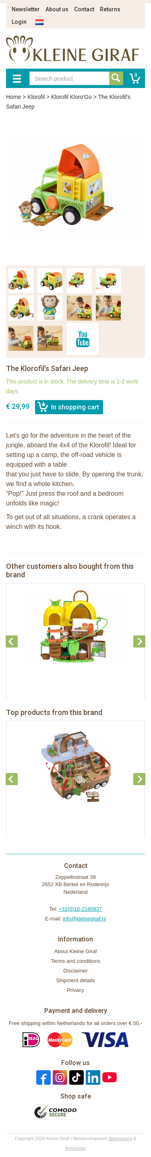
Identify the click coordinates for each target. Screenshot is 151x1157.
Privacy (75, 990)
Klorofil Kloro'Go (71, 97)
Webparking (120, 1138)
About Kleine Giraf (75, 951)
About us (57, 9)
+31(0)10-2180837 (80, 909)
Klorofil (36, 97)
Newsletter (26, 9)
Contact (84, 9)
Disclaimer (75, 971)
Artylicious (75, 1148)
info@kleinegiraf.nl (84, 919)
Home (13, 97)
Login (19, 22)
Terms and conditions (75, 961)
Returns (110, 9)
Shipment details (75, 980)
